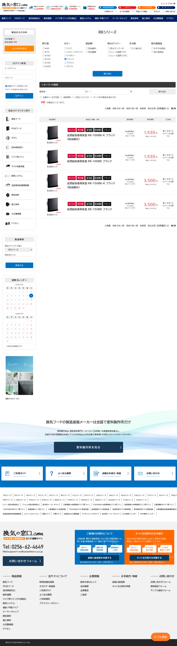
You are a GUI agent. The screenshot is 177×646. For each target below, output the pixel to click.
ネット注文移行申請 (121, 586)
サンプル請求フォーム (160, 590)
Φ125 (47, 59)
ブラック (69, 59)
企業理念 (84, 590)
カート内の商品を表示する (105, 97)
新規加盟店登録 (107, 7)
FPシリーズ (19, 495)
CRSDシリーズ (86, 500)
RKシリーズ (65, 495)
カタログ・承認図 (47, 586)
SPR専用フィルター (147, 514)
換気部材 (134, 18)
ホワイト (69, 66)
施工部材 (146, 18)
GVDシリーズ (141, 500)
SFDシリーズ (47, 500)
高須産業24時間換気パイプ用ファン (137, 504)
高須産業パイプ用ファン (36, 509)
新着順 (143, 108)
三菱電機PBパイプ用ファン (164, 504)
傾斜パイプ (46, 514)
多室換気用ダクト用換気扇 (143, 509)
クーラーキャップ (119, 18)
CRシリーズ (30, 495)
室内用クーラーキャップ (110, 514)
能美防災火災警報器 (71, 514)
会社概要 (84, 586)
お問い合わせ (170, 11)
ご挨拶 (83, 595)
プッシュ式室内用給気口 (31, 504)
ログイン (125, 7)
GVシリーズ (163, 495)
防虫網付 (91, 48)
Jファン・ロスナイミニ (31, 514)
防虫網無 (91, 52)
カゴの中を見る (19, 48)
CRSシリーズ (101, 495)
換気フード (6, 18)
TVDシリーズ (128, 500)
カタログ (157, 11)
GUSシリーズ (126, 495)
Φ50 (46, 48)
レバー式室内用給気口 (11, 504)
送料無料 (67, 97)
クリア (68, 48)
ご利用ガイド (108, 11)
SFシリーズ (53, 495)
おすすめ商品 (158, 48)
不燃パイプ (57, 514)
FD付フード (20, 18)
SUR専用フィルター (129, 514)
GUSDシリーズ (114, 500)
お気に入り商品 (141, 11)
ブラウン (69, 63)
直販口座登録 (118, 582)
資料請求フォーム (158, 586)
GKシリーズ (113, 495)
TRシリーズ (7, 495)
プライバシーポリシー (49, 603)
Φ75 (46, 52)
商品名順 (152, 108)
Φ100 (46, 56)
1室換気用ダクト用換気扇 (121, 509)
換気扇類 (47, 18)
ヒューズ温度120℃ (117, 56)
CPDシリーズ (73, 500)
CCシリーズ (76, 495)
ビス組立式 (136, 48)
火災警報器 (158, 18)
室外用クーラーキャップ (51, 504)
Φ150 (46, 63)
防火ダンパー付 (116, 48)
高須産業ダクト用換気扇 (100, 509)
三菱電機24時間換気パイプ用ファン (76, 504)
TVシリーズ (151, 495)
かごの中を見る (145, 7)
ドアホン (170, 18)
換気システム (85, 18)
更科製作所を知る (88, 447)
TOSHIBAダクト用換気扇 (79, 509)
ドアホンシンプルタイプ (90, 514)
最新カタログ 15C (12, 398)
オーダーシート (165, 7)
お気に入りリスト (82, 97)
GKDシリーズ (100, 500)
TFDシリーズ (34, 500)
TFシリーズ (42, 495)
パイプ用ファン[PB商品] (14, 599)
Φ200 (47, 66)
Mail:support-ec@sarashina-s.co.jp (23, 552)
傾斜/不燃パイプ (102, 18)
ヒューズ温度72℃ (117, 52)
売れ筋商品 (158, 52)
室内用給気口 (34, 18)
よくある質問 (124, 11)
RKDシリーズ (60, 500)
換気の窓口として (88, 582)
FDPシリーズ (8, 500)
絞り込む (107, 74)
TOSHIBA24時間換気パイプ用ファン (107, 504)
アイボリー (70, 56)
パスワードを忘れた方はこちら (16, 89)
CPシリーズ (88, 495)
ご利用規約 (44, 599)
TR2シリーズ (139, 495)
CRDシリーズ (21, 500)
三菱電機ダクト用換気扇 (57, 509)
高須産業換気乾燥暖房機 (12, 514)
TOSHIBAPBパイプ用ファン (14, 509)
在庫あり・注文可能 (51, 97)
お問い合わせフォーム (23, 561)
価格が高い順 (132, 108)
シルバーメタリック (74, 52)
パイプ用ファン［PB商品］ (65, 18)
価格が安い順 (118, 108)
